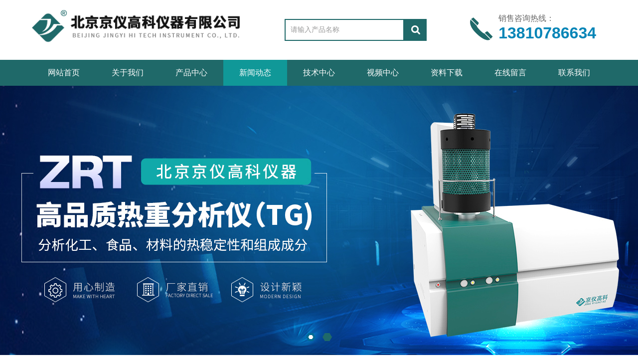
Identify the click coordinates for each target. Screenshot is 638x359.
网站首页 (64, 72)
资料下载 (447, 72)
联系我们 (574, 72)
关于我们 (128, 72)
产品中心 (191, 72)
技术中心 (319, 72)
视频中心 (383, 72)
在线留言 (510, 72)
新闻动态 (255, 72)
